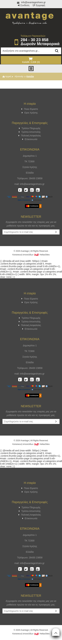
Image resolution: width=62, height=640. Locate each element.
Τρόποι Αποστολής (30, 132)
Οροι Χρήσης (30, 112)
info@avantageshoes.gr (31, 2)
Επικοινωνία (29, 139)
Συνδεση (23, 5)
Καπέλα (30, 76)
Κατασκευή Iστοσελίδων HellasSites (31, 255)
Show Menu (31, 68)
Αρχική (6, 76)
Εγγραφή (39, 5)
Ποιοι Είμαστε (29, 109)
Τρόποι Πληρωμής (30, 128)
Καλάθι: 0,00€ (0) (31, 60)
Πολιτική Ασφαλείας (30, 135)
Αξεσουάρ (19, 76)
